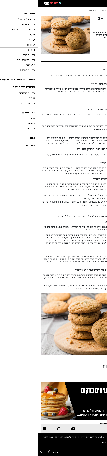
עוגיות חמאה (82, 173)
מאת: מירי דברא (90, 44)
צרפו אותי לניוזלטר (72, 423)
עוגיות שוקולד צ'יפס (70, 126)
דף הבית (99, 10)
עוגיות (86, 75)
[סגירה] (3, 452)
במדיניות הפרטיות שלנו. (73, 442)
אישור (17, 452)
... (92, 10)
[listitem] (35, 428)
